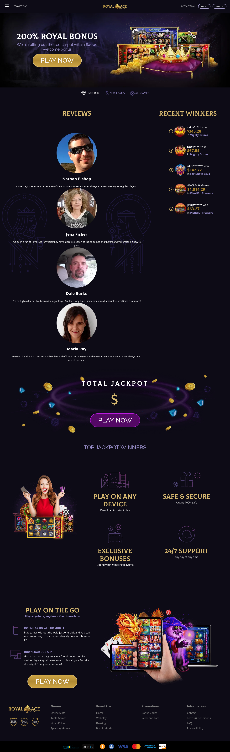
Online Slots (58, 713)
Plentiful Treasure (201, 193)
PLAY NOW (57, 60)
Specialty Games (60, 728)
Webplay (101, 718)
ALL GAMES (139, 93)
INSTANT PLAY (188, 6)
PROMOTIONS (20, 6)
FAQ (189, 723)
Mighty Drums (199, 135)
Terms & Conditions (199, 718)
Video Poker (58, 723)
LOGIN (204, 6)
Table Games (58, 718)
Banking (101, 723)
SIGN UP (219, 6)
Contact (191, 713)
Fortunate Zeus (200, 174)
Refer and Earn (151, 718)
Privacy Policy (195, 728)
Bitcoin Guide (104, 728)
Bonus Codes (149, 713)
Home (99, 713)
